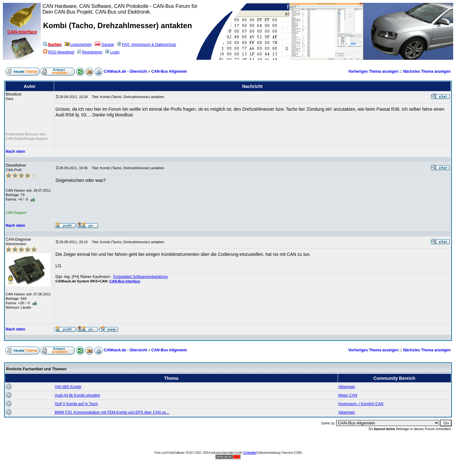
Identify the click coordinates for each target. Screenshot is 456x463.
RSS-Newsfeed (58, 52)
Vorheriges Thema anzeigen (373, 71)
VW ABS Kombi (68, 387)
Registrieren (90, 52)
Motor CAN (348, 395)
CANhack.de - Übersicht (125, 71)
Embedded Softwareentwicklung (140, 277)
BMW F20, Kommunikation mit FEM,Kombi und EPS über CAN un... (112, 412)
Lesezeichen (78, 44)
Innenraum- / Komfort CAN (361, 404)
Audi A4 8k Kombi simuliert (77, 395)
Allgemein (347, 387)
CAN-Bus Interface (124, 281)
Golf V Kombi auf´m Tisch (76, 404)
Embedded (250, 452)
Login (112, 52)
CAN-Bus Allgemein (169, 71)
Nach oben (15, 151)
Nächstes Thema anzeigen (427, 71)
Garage (104, 44)
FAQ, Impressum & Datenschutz (146, 44)
